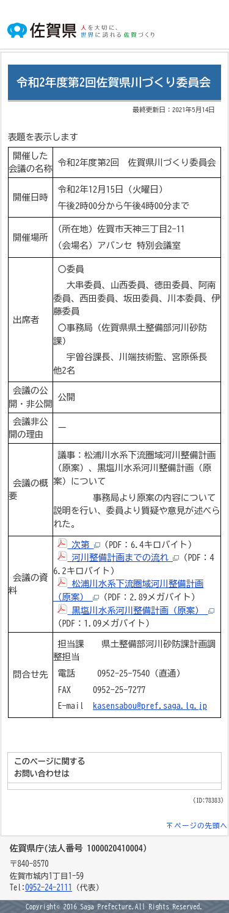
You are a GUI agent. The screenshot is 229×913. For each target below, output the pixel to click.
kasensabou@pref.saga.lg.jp (150, 705)
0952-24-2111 (48, 888)
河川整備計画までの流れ (118, 557)
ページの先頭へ (201, 825)
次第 (78, 544)
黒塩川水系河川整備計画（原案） (135, 610)
